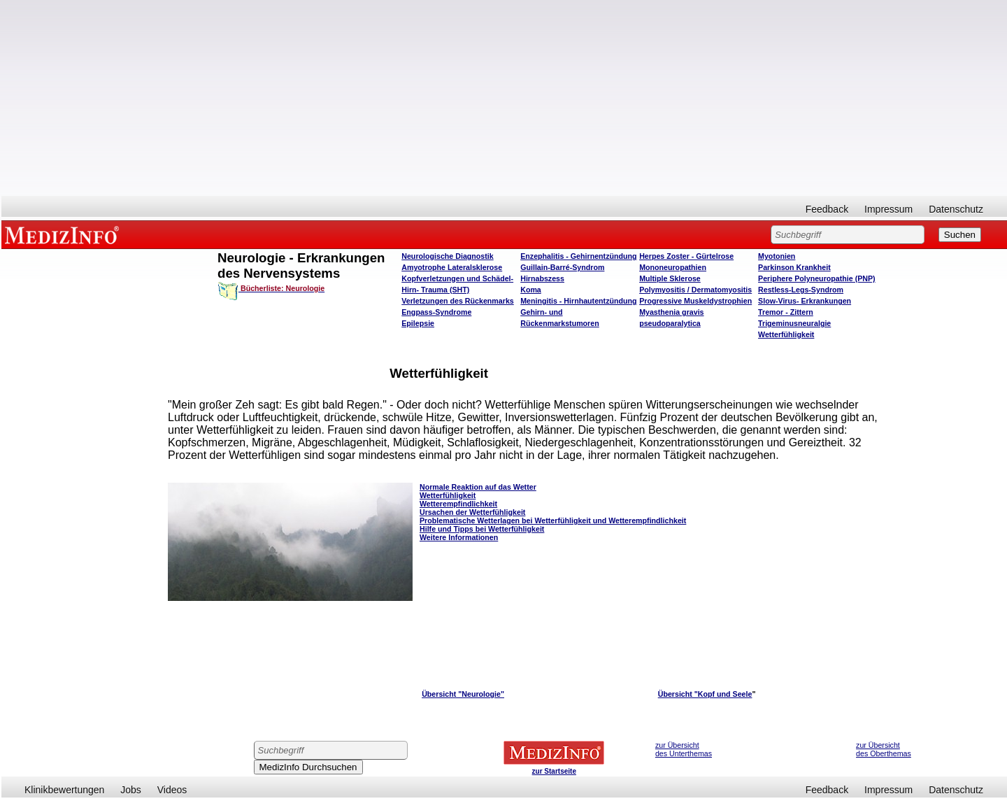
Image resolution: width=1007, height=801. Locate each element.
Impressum (888, 209)
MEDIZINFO (64, 234)
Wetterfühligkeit (786, 334)
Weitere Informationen (459, 537)
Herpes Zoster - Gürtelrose (686, 256)
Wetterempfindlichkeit (458, 503)
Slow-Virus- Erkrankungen (804, 301)
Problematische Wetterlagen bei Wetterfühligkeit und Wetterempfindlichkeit (553, 520)
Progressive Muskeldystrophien (695, 301)
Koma (530, 289)
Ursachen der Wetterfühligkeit (472, 512)
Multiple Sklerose (670, 278)
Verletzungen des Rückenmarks (457, 301)
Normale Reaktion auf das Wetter (478, 487)
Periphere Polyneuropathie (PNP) (817, 278)
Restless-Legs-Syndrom (800, 289)
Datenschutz (956, 209)
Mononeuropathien (672, 267)
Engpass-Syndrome (436, 312)
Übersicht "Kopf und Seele (705, 694)
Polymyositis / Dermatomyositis (695, 289)
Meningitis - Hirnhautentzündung (578, 301)
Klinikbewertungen (64, 789)
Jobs (130, 789)
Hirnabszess (542, 278)
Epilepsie (417, 323)
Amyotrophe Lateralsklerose (451, 267)
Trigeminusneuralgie (794, 323)
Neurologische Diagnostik (447, 256)
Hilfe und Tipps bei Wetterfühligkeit (482, 529)
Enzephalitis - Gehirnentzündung (578, 256)
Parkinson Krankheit (794, 267)
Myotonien (776, 256)
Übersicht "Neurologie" (463, 694)
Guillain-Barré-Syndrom (562, 267)
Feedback (827, 209)
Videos (172, 789)
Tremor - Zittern (785, 312)
